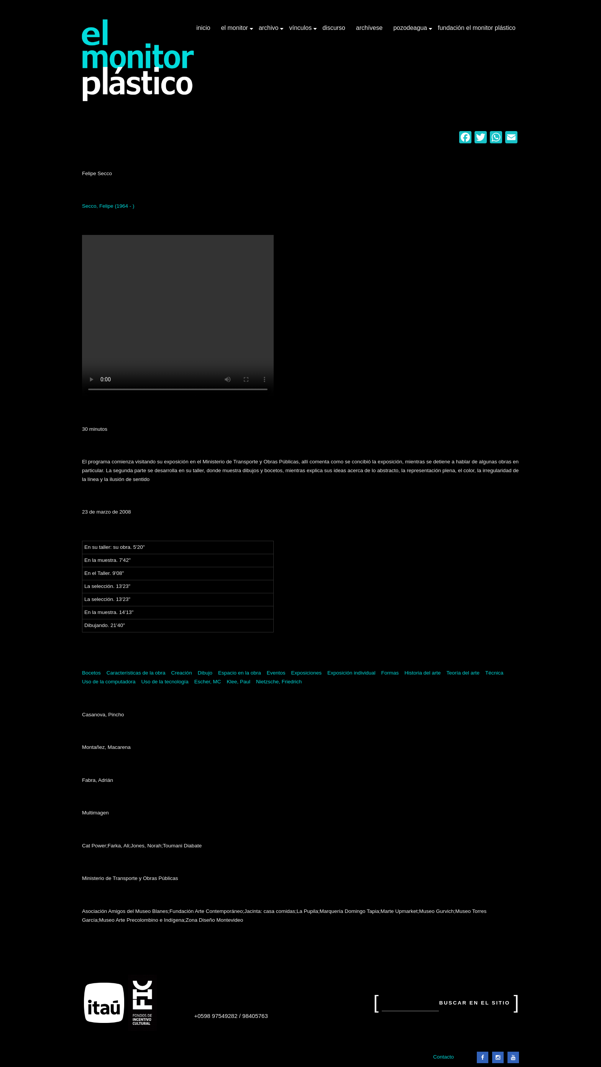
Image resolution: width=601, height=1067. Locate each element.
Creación (181, 673)
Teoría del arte (463, 673)
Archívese (369, 28)
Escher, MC (207, 682)
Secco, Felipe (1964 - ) (108, 206)
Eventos (276, 673)
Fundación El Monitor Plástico (477, 28)
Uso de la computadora (109, 682)
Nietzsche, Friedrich (279, 682)
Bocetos (91, 673)
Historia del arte (422, 673)
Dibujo (205, 673)
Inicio (203, 28)
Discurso (333, 28)
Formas (390, 673)
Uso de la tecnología (165, 682)
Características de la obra (136, 673)
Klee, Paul (238, 682)
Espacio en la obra (239, 673)
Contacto (443, 1057)
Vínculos (301, 31)
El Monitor (235, 31)
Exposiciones (306, 673)
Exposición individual (351, 673)
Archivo (269, 31)
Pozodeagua (411, 31)
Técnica (494, 673)
